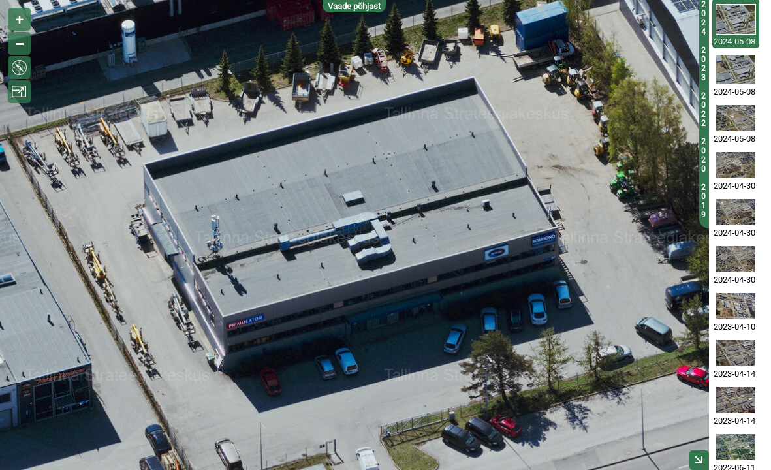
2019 (703, 201)
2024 (703, 18)
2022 (703, 109)
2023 (703, 64)
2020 (703, 155)
